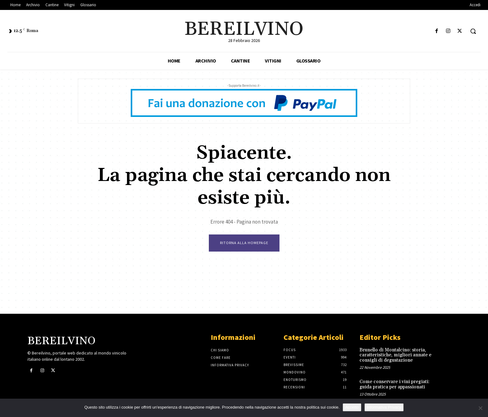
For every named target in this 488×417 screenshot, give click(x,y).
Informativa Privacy (384, 407)
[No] (480, 408)
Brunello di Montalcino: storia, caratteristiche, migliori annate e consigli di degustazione (395, 355)
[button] (473, 31)
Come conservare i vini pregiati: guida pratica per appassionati (394, 384)
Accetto (352, 407)
